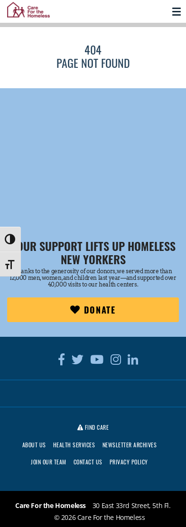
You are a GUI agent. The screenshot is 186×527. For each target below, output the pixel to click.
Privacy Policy (129, 462)
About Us (34, 445)
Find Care (93, 427)
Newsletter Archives (129, 445)
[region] (93, 150)
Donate (93, 310)
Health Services (74, 445)
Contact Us (88, 462)
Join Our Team (48, 462)
